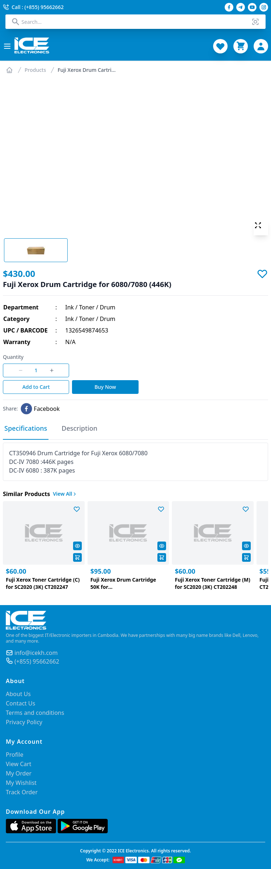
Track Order (22, 792)
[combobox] (135, 21)
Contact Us (20, 703)
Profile (14, 755)
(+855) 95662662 (36, 661)
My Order (18, 773)
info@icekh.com (36, 653)
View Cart (18, 764)
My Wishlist (21, 783)
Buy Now (105, 386)
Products (35, 69)
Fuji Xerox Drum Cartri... (86, 69)
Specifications (25, 428)
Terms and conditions (35, 713)
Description (79, 428)
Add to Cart (36, 386)
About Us (18, 694)
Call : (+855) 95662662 (33, 7)
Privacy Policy (24, 722)
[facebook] (40, 408)
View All (65, 493)
